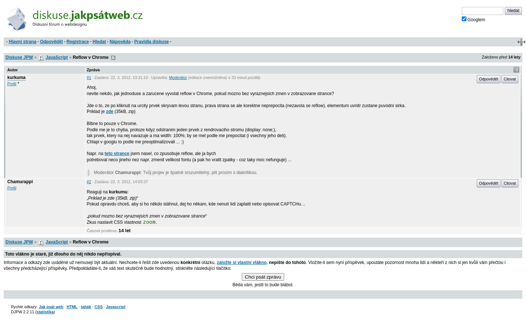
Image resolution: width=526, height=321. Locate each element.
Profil (11, 84)
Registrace (77, 41)
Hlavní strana (22, 41)
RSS (113, 58)
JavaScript (57, 57)
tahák (86, 307)
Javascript (115, 307)
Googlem (473, 19)
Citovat (510, 79)
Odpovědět (51, 41)
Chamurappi (20, 181)
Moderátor (178, 77)
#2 (89, 182)
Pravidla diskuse (151, 41)
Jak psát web (51, 307)
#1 (89, 77)
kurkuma (16, 77)
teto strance (116, 153)
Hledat (99, 41)
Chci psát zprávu (263, 277)
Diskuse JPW (19, 57)
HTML (71, 307)
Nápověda (120, 41)
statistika (45, 312)
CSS (99, 307)
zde (109, 111)
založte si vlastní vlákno (242, 262)
